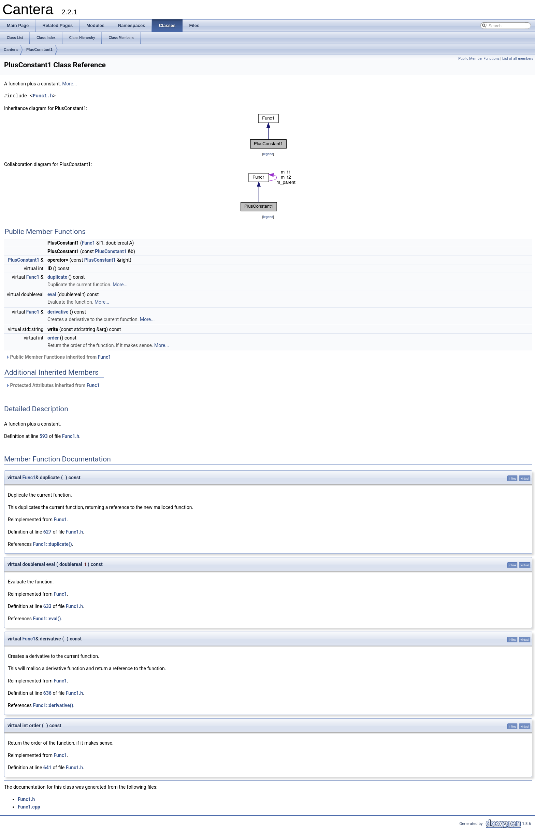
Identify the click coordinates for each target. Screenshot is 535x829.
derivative (58, 312)
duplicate (57, 277)
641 (47, 767)
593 (44, 436)
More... (69, 83)
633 (47, 606)
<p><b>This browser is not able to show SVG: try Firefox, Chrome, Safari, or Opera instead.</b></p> (268, 131)
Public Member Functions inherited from (58, 357)
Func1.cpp (29, 807)
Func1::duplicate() (52, 544)
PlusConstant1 (39, 49)
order (53, 338)
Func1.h (43, 96)
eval (51, 294)
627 (47, 532)
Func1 (88, 243)
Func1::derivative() (53, 705)
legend (268, 154)
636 (47, 693)
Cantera (11, 49)
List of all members (517, 58)
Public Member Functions (479, 58)
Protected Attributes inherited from (53, 385)
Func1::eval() (47, 618)
